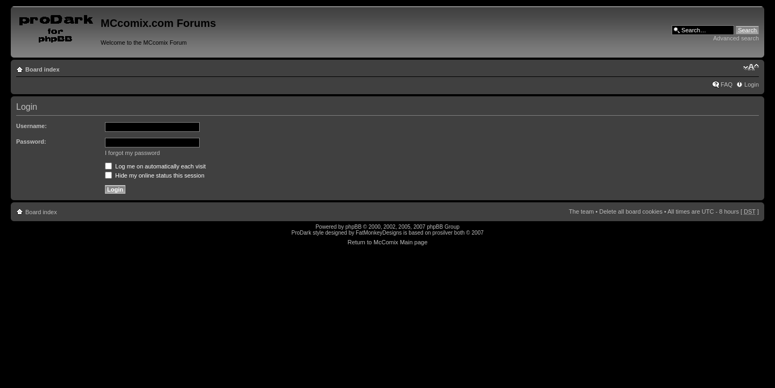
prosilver (442, 233)
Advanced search (736, 38)
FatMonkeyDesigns (379, 233)
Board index (42, 69)
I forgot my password (132, 153)
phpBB (354, 227)
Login (751, 84)
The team (581, 211)
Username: (31, 126)
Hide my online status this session (155, 175)
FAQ (726, 84)
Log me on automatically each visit (155, 166)
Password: (31, 141)
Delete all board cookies (630, 211)
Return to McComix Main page (388, 242)
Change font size (751, 67)
